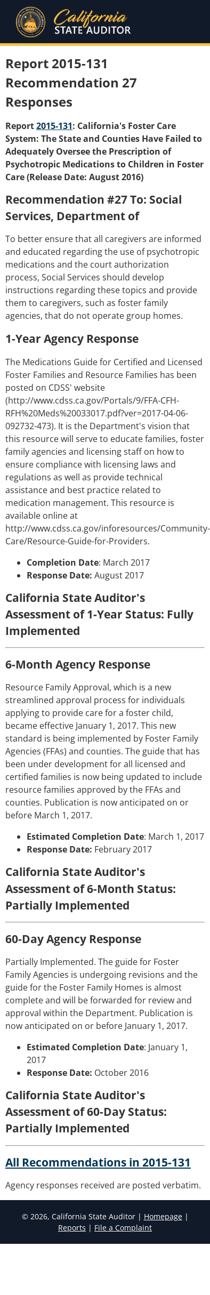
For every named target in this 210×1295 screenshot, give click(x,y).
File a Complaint (123, 1227)
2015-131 (54, 126)
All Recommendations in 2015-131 (98, 1162)
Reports (72, 1227)
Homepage (163, 1216)
